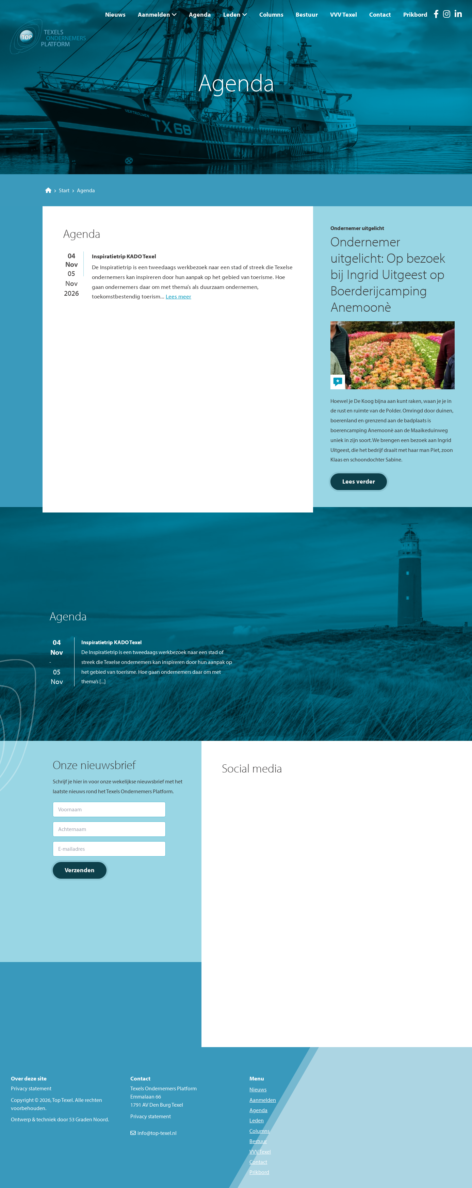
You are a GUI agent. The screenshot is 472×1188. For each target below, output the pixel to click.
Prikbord (415, 14)
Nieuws (115, 14)
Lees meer (178, 296)
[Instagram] (446, 15)
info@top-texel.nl (157, 1132)
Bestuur (307, 14)
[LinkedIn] (458, 15)
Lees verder (358, 481)
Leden (232, 14)
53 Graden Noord (88, 1119)
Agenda (200, 14)
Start (57, 190)
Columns (271, 14)
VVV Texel (343, 14)
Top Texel (62, 1099)
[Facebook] (436, 15)
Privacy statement (31, 1088)
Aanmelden (154, 14)
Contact (380, 14)
